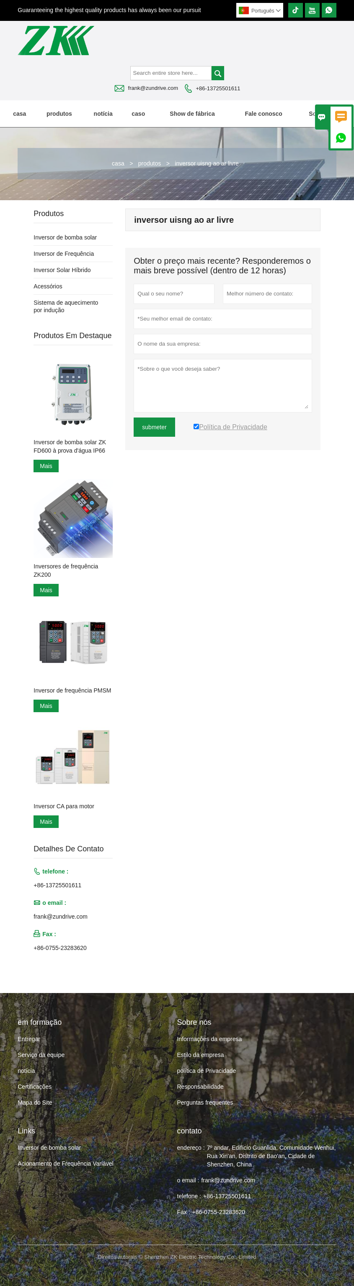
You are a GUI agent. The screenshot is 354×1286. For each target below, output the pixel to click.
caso (138, 113)
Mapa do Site (35, 1102)
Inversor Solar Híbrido (62, 270)
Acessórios (48, 286)
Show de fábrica (192, 113)
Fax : (183, 1212)
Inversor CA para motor (64, 806)
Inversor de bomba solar (65, 237)
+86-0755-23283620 (60, 948)
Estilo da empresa (200, 1055)
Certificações (35, 1086)
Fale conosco (263, 113)
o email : (188, 1180)
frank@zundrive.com (153, 88)
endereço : (191, 1147)
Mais (46, 466)
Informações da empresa (209, 1039)
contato (189, 1131)
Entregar (29, 1039)
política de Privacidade (206, 1070)
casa (19, 113)
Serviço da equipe (41, 1055)
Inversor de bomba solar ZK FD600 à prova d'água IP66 (70, 446)
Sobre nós (323, 113)
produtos (59, 113)
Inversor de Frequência (64, 253)
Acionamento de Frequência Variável (66, 1163)
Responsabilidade (200, 1086)
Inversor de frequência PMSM (72, 690)
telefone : (189, 1196)
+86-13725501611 (218, 88)
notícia (103, 113)
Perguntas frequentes (205, 1102)
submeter (154, 427)
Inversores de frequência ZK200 (66, 570)
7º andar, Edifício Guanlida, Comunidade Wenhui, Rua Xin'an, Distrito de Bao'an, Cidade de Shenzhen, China (271, 1156)
